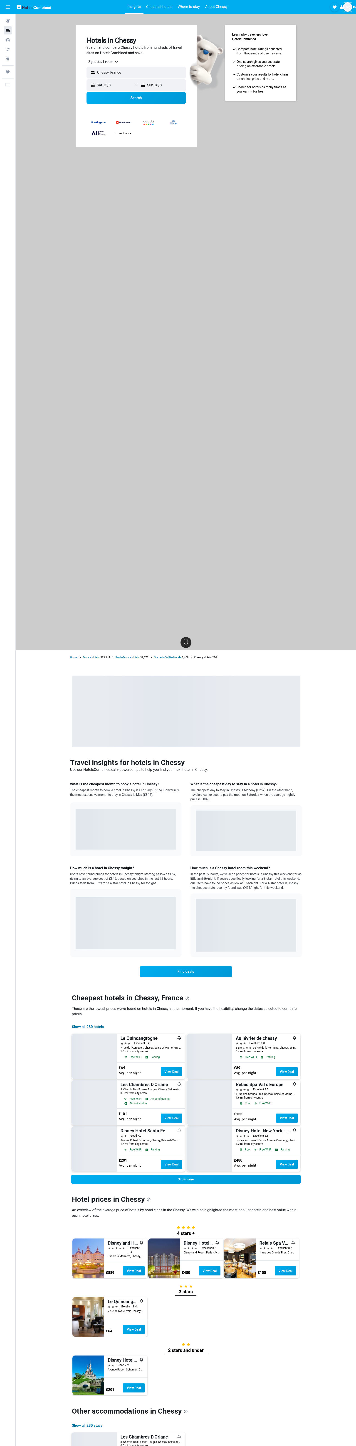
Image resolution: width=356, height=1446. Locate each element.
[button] (8, 7)
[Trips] (8, 71)
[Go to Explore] (8, 59)
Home (73, 657)
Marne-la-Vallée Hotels (167, 657)
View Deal (171, 1072)
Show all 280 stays (87, 1425)
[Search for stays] (8, 30)
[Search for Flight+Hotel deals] (8, 49)
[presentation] (187, 998)
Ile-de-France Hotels (128, 657)
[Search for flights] (8, 20)
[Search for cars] (8, 39)
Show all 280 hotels (88, 1027)
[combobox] (102, 61)
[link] (186, 971)
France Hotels (91, 657)
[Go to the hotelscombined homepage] (34, 7)
